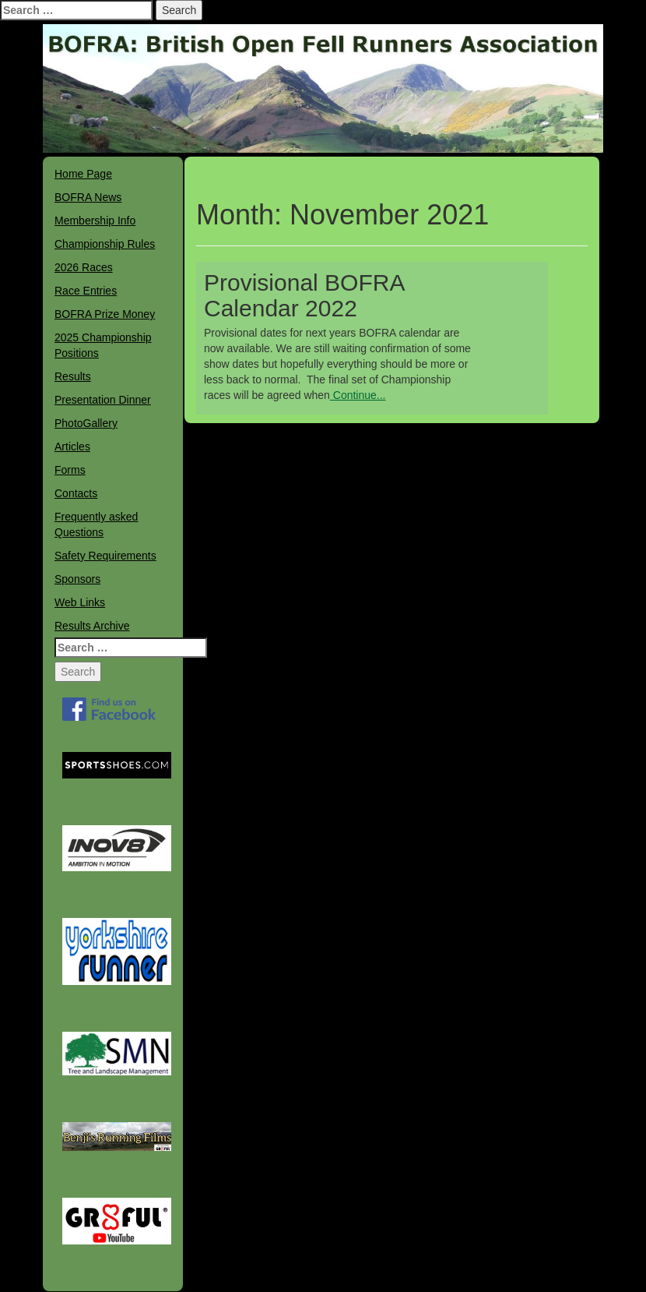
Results (72, 376)
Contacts (75, 493)
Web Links (79, 602)
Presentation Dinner (102, 400)
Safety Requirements (105, 555)
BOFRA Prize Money (104, 314)
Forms (70, 470)
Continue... (358, 395)
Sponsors (77, 579)
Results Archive (91, 626)
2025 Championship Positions (103, 345)
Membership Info (94, 220)
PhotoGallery (86, 423)
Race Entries (85, 290)
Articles (72, 446)
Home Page (83, 174)
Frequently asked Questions (96, 524)
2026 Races (83, 267)
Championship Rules (104, 244)
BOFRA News (87, 197)
